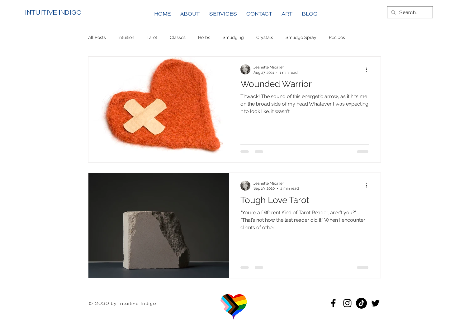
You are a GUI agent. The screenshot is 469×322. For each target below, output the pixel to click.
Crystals (264, 37)
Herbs (204, 37)
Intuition (126, 37)
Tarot (152, 37)
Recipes (337, 37)
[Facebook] (333, 303)
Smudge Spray (301, 37)
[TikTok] (361, 303)
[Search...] (409, 12)
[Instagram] (347, 303)
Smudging (233, 37)
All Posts (97, 37)
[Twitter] (375, 303)
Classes (178, 37)
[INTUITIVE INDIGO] (79, 12)
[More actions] (368, 69)
